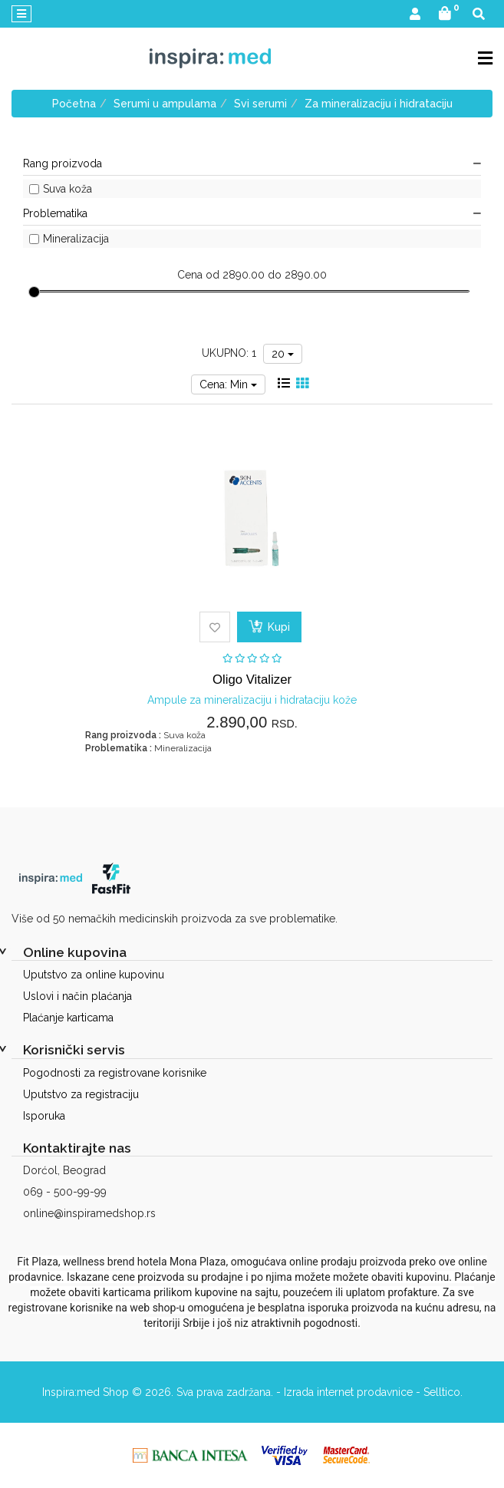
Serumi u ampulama (165, 103)
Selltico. (443, 1392)
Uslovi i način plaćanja (77, 996)
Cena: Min (228, 384)
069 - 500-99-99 (65, 1192)
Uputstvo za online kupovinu (93, 974)
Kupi (269, 626)
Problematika (252, 213)
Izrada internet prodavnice (348, 1392)
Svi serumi (260, 103)
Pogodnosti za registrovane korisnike (114, 1073)
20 (283, 354)
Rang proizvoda (252, 163)
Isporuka (44, 1116)
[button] (415, 15)
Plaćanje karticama (68, 1017)
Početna (74, 103)
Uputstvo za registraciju (81, 1094)
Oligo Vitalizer (252, 679)
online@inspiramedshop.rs (89, 1213)
